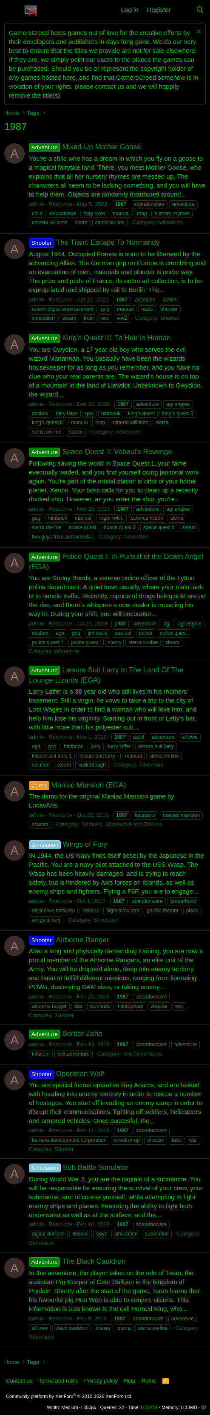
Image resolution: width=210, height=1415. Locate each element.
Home (149, 1380)
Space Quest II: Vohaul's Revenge (100, 452)
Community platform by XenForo (69, 1396)
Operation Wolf (66, 1074)
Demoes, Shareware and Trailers (122, 824)
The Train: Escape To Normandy (94, 242)
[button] (12, 9)
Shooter (170, 318)
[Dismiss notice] (197, 32)
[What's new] (183, 9)
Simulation (106, 920)
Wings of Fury (68, 844)
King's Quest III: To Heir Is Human (99, 338)
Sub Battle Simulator (79, 1167)
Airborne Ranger (69, 940)
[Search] (200, 9)
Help (130, 1380)
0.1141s (149, 1407)
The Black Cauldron (77, 1261)
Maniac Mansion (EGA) (77, 785)
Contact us (19, 1380)
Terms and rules (58, 1380)
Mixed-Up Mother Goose (85, 147)
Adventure (169, 222)
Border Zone (65, 1034)
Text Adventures (142, 1053)
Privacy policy (101, 1380)
